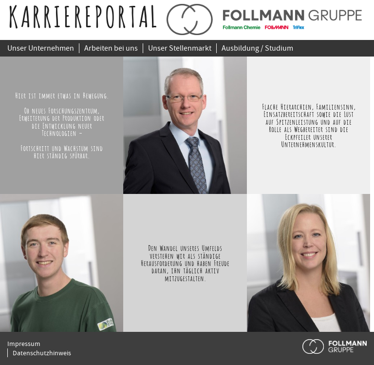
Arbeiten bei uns (111, 48)
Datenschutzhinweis (42, 352)
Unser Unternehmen (40, 48)
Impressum (23, 343)
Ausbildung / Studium (257, 48)
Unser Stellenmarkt (179, 48)
